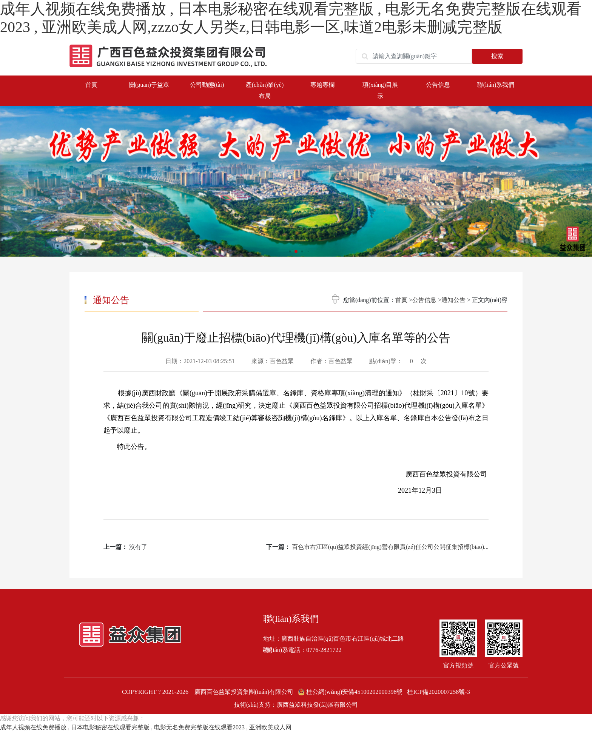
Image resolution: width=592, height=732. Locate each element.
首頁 (91, 85)
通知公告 (453, 300)
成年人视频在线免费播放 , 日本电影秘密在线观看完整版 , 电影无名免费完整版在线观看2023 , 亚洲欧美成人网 (145, 727)
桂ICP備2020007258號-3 (438, 692)
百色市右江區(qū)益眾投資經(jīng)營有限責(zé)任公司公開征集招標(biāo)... (390, 547)
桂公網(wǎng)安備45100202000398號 (351, 692)
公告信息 (424, 300)
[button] (580, 178)
